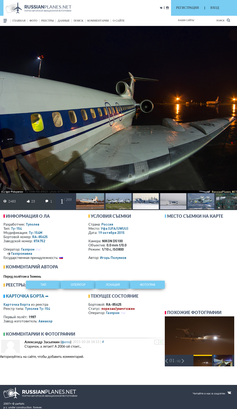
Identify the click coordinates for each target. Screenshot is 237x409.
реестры (47, 20)
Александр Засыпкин (42, 342)
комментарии (98, 20)
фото (33, 20)
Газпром (27, 249)
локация (113, 284)
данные (64, 20)
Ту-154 (16, 228)
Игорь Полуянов (113, 257)
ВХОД (214, 7)
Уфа (114, 228)
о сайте (119, 20)
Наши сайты (186, 20)
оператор (78, 284)
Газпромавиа (21, 253)
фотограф (147, 284)
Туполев (32, 224)
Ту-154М (35, 232)
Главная (18, 20)
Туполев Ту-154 (37, 308)
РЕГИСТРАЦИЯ (187, 7)
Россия (107, 224)
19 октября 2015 (111, 232)
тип (43, 284)
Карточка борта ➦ (27, 296)
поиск (78, 20)
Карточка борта (16, 304)
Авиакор (45, 321)
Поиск (223, 20)
